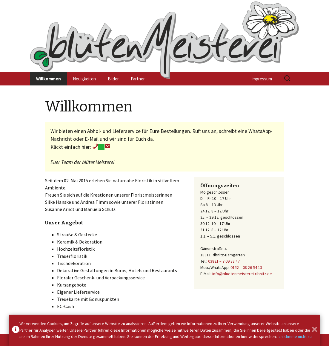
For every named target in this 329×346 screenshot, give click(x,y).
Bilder (113, 79)
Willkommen (48, 79)
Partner (138, 79)
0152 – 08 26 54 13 (246, 267)
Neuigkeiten (84, 79)
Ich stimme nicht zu (295, 336)
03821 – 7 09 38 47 (224, 261)
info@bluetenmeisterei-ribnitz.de (242, 273)
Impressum (261, 79)
